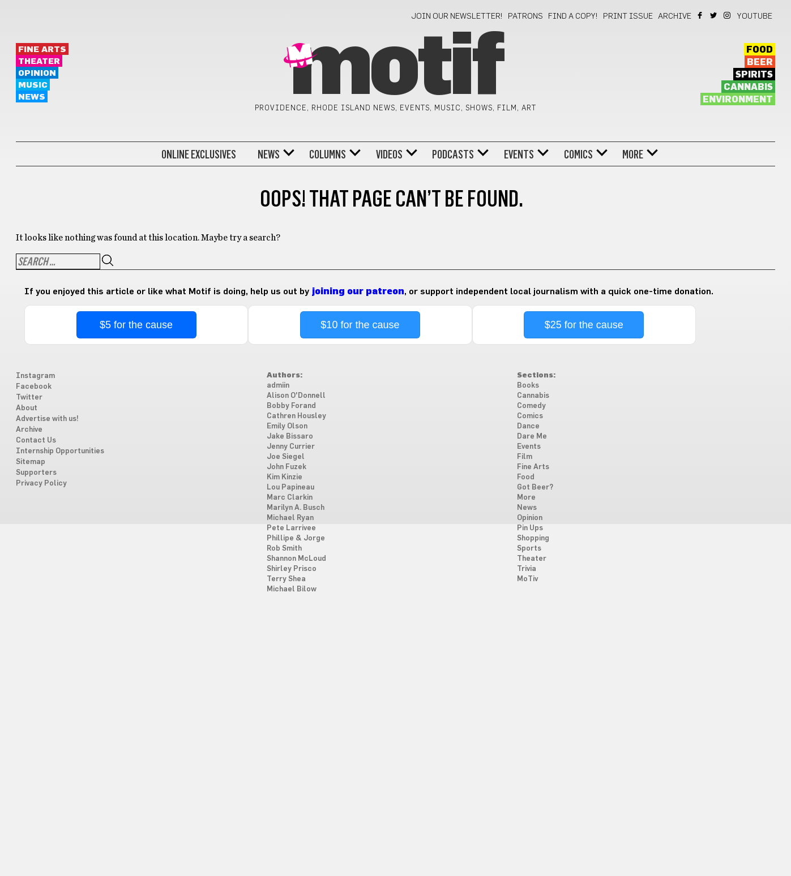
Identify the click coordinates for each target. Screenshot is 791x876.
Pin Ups (530, 528)
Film (524, 457)
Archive (674, 16)
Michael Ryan (290, 518)
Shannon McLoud (296, 558)
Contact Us (36, 440)
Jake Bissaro (290, 436)
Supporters (36, 472)
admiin (278, 385)
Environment (738, 99)
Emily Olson (287, 426)
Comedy (531, 406)
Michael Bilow (292, 589)
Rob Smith (284, 548)
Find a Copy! (573, 16)
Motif (395, 68)
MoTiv (527, 579)
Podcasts (453, 154)
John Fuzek (286, 467)
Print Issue (628, 16)
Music (33, 85)
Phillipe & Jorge (296, 538)
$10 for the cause (359, 324)
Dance (528, 426)
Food (759, 49)
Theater (39, 61)
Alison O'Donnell (296, 396)
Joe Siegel (286, 457)
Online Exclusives (198, 154)
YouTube (754, 16)
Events (519, 154)
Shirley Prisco (292, 569)
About (26, 408)
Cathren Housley (296, 416)
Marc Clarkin (290, 497)
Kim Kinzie (284, 477)
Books (528, 385)
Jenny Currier (291, 446)
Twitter (714, 15)
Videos (389, 154)
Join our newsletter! (457, 16)
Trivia (526, 569)
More (632, 154)
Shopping (533, 538)
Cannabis (748, 87)
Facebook (700, 15)
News (31, 97)
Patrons (525, 16)
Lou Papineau (290, 487)
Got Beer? (535, 487)
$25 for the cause (584, 324)
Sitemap (30, 462)
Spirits (754, 74)
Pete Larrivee (291, 528)
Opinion (37, 73)
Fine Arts (42, 49)
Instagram (728, 15)
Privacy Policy (41, 483)
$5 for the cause (136, 324)
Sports (529, 548)
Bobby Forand (291, 406)
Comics (578, 154)
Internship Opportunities (60, 451)
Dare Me (532, 436)
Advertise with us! (47, 419)
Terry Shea (286, 579)
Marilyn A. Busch (295, 508)
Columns (327, 154)
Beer (760, 62)
